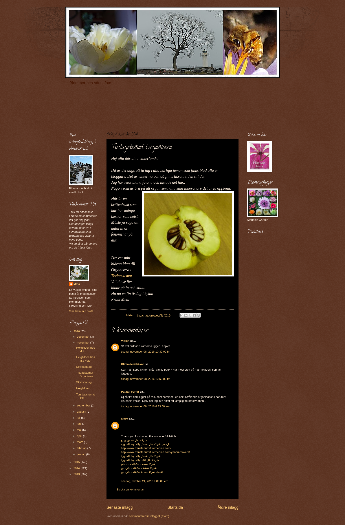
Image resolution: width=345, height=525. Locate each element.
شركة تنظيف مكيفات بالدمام (138, 464)
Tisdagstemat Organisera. (85, 374)
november (83, 342)
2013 (77, 474)
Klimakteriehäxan (133, 364)
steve (124, 419)
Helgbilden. (83, 388)
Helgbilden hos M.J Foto (85, 358)
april (80, 436)
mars (80, 442)
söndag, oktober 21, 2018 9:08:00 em (144, 481)
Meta (76, 284)
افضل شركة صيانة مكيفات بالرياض (142, 472)
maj (79, 430)
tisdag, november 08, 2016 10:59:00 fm (145, 378)
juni (79, 423)
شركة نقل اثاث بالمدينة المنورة (140, 460)
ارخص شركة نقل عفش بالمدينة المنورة (145, 444)
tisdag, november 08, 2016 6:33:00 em (145, 406)
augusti (82, 411)
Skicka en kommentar (130, 489)
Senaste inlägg (119, 507)
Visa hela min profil (81, 311)
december (83, 336)
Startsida (175, 507)
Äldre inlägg (228, 507)
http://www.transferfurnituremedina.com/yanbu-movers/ (155, 452)
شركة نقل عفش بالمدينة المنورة (141, 456)
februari (82, 448)
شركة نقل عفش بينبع (134, 440)
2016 (77, 331)
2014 (77, 468)
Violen (125, 340)
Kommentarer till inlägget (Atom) (148, 516)
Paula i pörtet (130, 391)
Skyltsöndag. (84, 382)
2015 (77, 462)
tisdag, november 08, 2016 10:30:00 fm (145, 351)
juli (79, 417)
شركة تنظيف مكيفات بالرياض (139, 468)
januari (81, 454)
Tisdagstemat (121, 276)
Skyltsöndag (84, 366)
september (84, 405)
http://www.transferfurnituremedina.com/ (146, 448)
